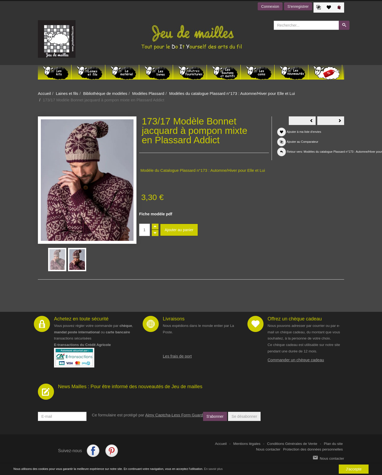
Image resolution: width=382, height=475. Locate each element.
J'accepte (354, 469)
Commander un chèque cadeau (296, 360)
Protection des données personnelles (313, 449)
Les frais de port (177, 356)
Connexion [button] (270, 6)
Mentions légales (246, 444)
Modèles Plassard (148, 93)
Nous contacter (268, 449)
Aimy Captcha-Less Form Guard (174, 415)
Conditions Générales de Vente (292, 444)
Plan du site (333, 444)
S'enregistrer (298, 6)
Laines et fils (67, 93)
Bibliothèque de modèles (105, 93)
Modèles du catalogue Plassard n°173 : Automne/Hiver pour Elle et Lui (232, 93)
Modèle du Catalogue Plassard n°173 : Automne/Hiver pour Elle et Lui (202, 170)
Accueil (44, 93)
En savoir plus (213, 469)
